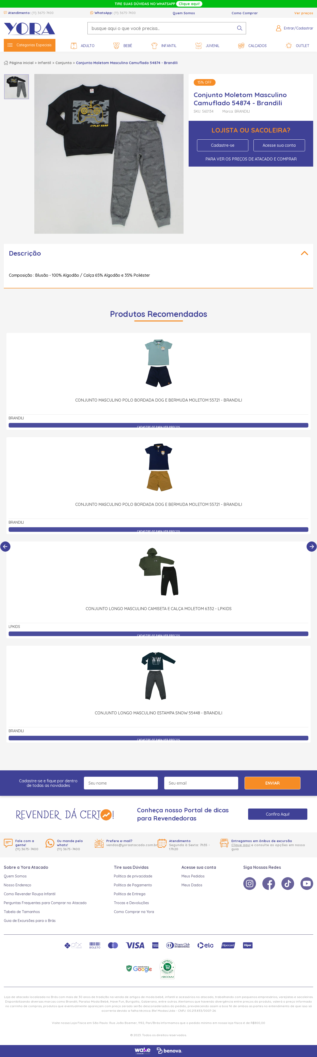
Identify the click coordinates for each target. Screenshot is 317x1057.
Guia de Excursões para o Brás (30, 920)
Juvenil (207, 46)
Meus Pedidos (193, 876)
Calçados (252, 46)
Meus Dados (192, 885)
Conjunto (63, 63)
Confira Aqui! (278, 814)
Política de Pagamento (133, 885)
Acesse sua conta (279, 145)
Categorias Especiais (30, 45)
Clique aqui (240, 845)
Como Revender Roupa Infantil (29, 894)
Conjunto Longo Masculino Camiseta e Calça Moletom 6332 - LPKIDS (159, 608)
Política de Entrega (129, 894)
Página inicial (21, 63)
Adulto (83, 46)
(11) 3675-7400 (43, 13)
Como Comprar (245, 13)
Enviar (272, 783)
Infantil (163, 46)
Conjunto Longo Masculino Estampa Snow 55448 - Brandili (158, 712)
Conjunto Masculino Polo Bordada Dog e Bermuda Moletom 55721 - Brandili (158, 400)
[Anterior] (5, 546)
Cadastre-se (222, 145)
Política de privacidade (133, 876)
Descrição (25, 253)
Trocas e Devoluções (131, 903)
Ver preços (303, 13)
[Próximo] (312, 546)
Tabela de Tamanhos (22, 911)
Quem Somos (184, 13)
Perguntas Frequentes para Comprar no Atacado (45, 903)
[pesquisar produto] (239, 28)
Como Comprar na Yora (134, 911)
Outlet (297, 46)
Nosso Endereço (17, 885)
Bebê (122, 46)
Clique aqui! (189, 4)
